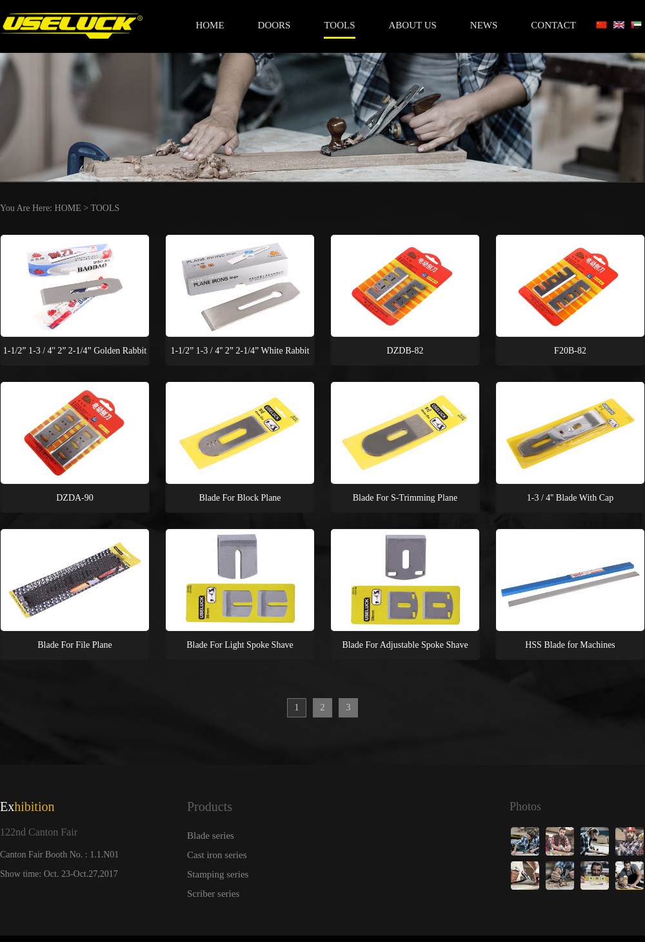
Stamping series (217, 874)
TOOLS (339, 25)
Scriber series (213, 893)
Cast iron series (216, 855)
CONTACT (553, 25)
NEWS (484, 25)
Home (209, 25)
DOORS (274, 25)
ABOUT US (413, 25)
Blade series (210, 835)
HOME (68, 208)
